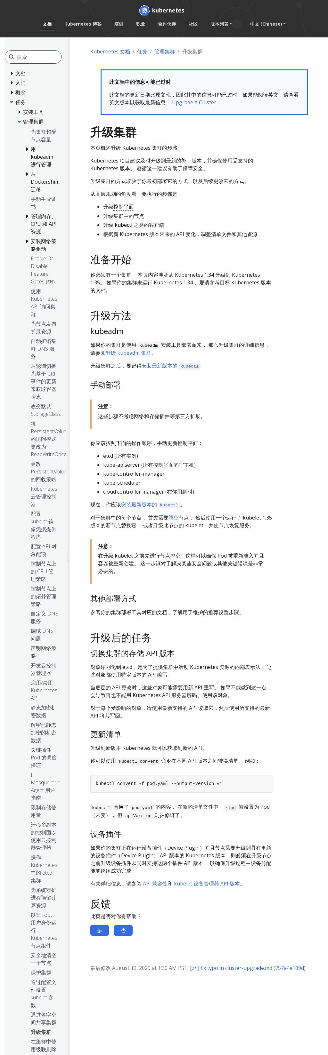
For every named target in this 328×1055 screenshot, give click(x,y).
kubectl (123, 224)
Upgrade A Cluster (194, 102)
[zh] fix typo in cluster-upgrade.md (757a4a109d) (248, 968)
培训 (118, 24)
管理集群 (164, 51)
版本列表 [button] (219, 24)
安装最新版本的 (171, 365)
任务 (142, 51)
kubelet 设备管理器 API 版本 (207, 883)
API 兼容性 (155, 883)
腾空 (173, 517)
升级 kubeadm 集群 (128, 352)
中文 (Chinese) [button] (266, 24)
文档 (46, 24)
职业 (140, 24)
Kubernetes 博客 (82, 24)
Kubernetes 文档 (110, 51)
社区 (192, 24)
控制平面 (123, 206)
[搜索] (45, 57)
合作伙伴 (167, 24)
